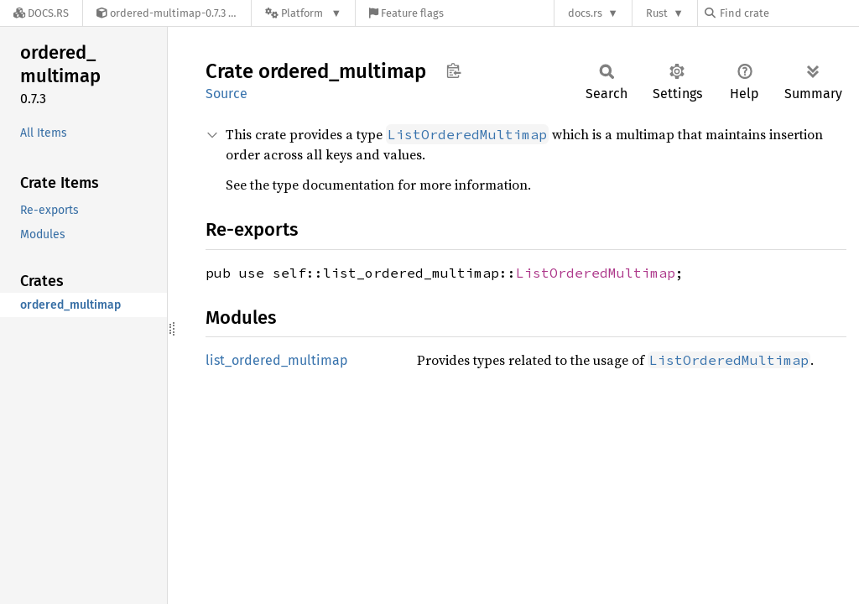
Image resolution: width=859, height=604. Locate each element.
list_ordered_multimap (277, 360)
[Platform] (303, 13)
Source (226, 94)
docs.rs (585, 13)
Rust (657, 13)
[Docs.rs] (41, 13)
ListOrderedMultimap (595, 272)
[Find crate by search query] (788, 13)
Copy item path (453, 70)
